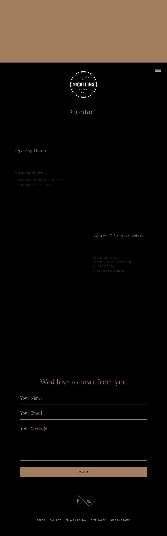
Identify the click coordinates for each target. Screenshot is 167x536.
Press (41, 520)
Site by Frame (120, 520)
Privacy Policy (76, 520)
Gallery (55, 520)
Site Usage (98, 520)
